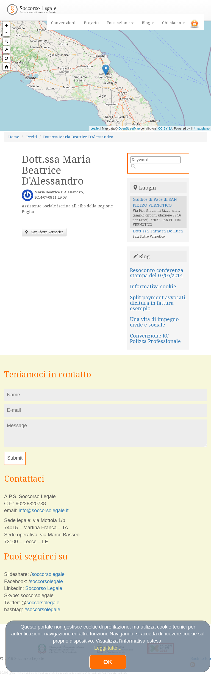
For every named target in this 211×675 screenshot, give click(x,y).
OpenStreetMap (129, 128)
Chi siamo (173, 23)
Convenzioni (63, 23)
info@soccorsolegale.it (43, 510)
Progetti (91, 23)
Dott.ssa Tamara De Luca (158, 231)
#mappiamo (202, 128)
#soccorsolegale (42, 609)
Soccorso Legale (43, 588)
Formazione (120, 23)
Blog (148, 23)
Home (13, 137)
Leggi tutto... (107, 648)
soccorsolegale (48, 574)
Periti (31, 137)
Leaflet (94, 128)
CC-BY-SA (165, 128)
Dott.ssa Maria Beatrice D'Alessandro (78, 137)
